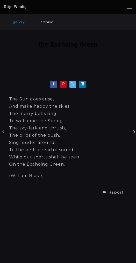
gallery (19, 22)
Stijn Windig (15, 7)
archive (46, 22)
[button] (113, 192)
